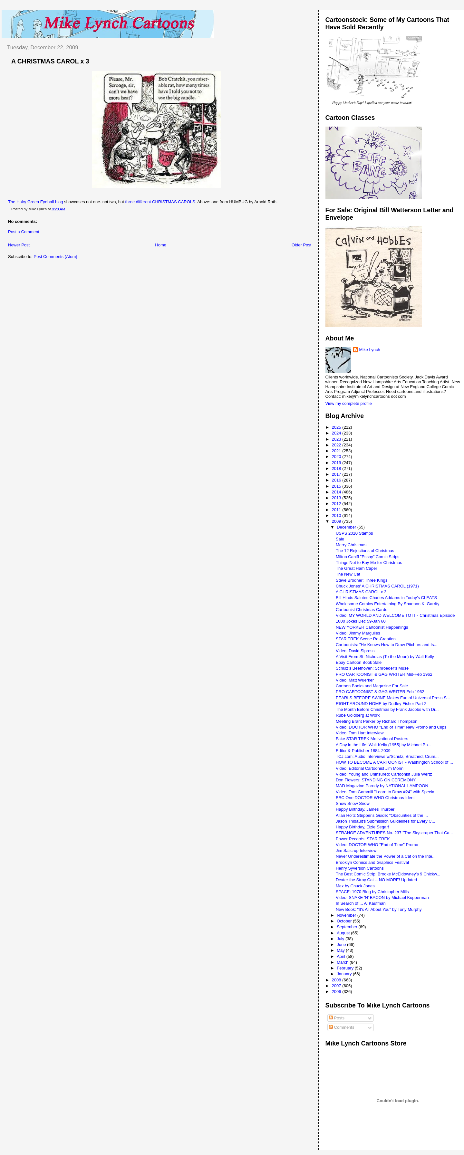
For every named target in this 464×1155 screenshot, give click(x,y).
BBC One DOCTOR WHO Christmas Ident (375, 797)
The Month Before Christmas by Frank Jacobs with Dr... (387, 709)
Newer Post (19, 245)
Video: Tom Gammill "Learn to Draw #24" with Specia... (387, 791)
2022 (337, 445)
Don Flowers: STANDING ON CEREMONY (376, 780)
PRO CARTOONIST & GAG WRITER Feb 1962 (380, 691)
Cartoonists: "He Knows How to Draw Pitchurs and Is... (386, 644)
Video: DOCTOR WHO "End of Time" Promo (377, 844)
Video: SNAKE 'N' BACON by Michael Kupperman (382, 897)
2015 (337, 486)
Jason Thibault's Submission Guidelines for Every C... (385, 821)
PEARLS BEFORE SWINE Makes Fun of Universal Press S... (393, 697)
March (343, 962)
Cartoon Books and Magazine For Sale (372, 685)
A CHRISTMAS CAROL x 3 (50, 61)
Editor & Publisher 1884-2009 (363, 750)
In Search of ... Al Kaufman (361, 903)
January (345, 973)
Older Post (301, 245)
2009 (337, 521)
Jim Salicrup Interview (356, 850)
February (346, 968)
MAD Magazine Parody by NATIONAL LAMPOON (382, 785)
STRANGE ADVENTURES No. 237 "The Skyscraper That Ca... (394, 832)
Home (160, 245)
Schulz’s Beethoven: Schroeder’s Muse (372, 668)
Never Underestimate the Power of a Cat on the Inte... (386, 856)
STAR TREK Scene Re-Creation (366, 638)
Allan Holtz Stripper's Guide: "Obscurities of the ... (382, 815)
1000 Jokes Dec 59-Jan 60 (361, 621)
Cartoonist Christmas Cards (361, 609)
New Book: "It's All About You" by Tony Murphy (379, 909)
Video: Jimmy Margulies (358, 633)
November (347, 915)
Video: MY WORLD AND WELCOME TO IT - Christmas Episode (395, 615)
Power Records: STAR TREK (363, 838)
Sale (340, 539)
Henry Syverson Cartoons (360, 868)
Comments (341, 1027)
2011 (337, 509)
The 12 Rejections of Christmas (365, 550)
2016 (337, 480)
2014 (337, 492)
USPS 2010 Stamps (354, 533)
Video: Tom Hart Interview (359, 732)
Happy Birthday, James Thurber (365, 809)
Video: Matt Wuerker (355, 680)
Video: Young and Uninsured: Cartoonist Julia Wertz (384, 774)
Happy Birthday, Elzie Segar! (362, 827)
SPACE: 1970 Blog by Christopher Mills (372, 891)
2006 (337, 991)
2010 (337, 515)
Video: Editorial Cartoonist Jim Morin (369, 768)
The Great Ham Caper (356, 568)
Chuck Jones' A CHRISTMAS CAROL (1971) (377, 586)
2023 (337, 439)
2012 (337, 503)
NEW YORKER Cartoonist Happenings (372, 627)
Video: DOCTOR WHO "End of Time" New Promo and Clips (391, 727)
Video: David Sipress (355, 650)
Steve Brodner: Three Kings (361, 580)
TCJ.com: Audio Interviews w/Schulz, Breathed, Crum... (387, 756)
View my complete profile (348, 403)
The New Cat (348, 574)
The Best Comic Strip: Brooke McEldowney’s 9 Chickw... (388, 874)
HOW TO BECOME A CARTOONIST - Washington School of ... (394, 762)
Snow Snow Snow (353, 803)
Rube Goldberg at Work (358, 715)
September (347, 926)
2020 (337, 456)
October (345, 921)
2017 (337, 474)
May (341, 950)
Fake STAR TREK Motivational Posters (372, 738)
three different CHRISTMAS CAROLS (160, 201)
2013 (337, 497)
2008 (337, 980)
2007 (337, 985)
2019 (337, 462)
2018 (337, 468)
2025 (337, 427)
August (344, 933)
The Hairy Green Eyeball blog (35, 201)
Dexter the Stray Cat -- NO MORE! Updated (376, 879)
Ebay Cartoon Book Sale (359, 662)
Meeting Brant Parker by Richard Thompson (376, 721)
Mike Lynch (369, 349)
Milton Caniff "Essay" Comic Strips (368, 556)
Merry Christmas (351, 544)
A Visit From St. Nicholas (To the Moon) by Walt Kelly (385, 656)
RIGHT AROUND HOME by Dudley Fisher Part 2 (381, 703)
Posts (336, 1018)
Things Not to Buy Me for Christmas (369, 562)
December (347, 527)
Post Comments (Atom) (55, 256)
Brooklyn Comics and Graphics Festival (372, 862)
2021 (337, 450)
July (341, 938)
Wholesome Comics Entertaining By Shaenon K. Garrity (388, 603)
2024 (337, 433)
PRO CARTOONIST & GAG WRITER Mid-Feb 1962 (384, 674)
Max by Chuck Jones (355, 885)
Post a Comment (23, 231)
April (341, 956)
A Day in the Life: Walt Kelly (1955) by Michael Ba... (383, 744)
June (342, 944)
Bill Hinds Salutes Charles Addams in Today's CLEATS (386, 597)
